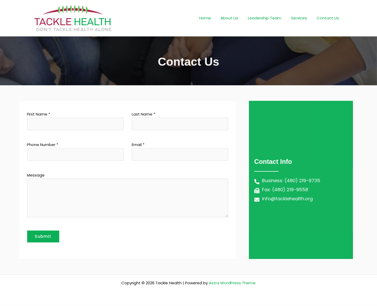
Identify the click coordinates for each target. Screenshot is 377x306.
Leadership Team (269, 18)
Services (302, 18)
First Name (59, 120)
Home (214, 18)
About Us (236, 18)
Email (164, 151)
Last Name (164, 120)
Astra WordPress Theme (232, 283)
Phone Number (59, 151)
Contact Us (329, 18)
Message (111, 195)
